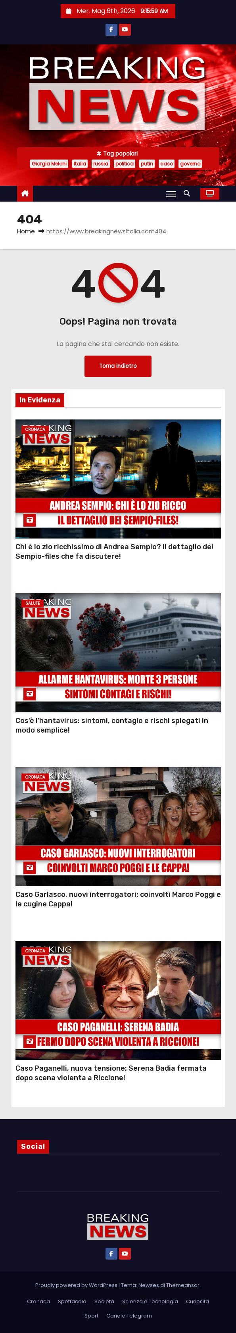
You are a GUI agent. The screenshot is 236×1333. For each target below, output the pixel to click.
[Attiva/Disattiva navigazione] (171, 194)
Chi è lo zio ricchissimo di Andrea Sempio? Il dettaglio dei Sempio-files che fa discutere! (114, 551)
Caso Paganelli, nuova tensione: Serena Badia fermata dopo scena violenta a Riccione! (111, 1073)
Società (104, 1301)
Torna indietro (118, 366)
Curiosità (197, 1301)
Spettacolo (72, 1301)
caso (166, 163)
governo (190, 163)
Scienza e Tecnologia (150, 1301)
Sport (91, 1316)
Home (26, 231)
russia (100, 163)
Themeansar (183, 1285)
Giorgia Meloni (49, 163)
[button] (189, 193)
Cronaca (35, 430)
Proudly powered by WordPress (77, 1285)
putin (147, 163)
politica (124, 163)
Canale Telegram (129, 1316)
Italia (80, 163)
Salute (32, 603)
